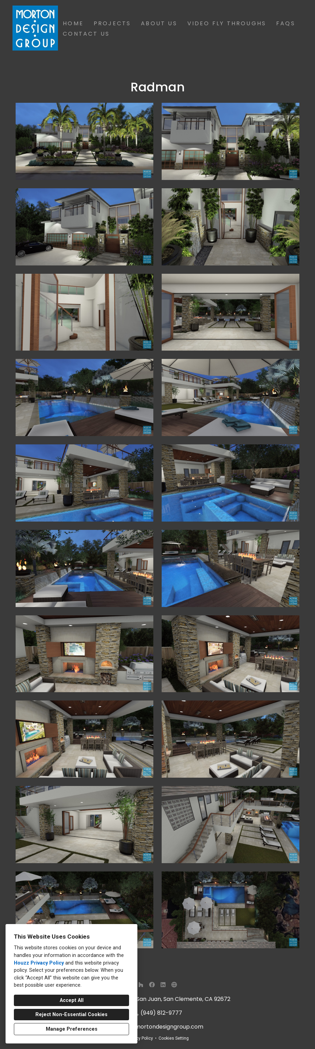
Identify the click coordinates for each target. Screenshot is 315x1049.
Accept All (72, 1000)
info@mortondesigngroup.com (161, 1027)
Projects (112, 23)
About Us (159, 23)
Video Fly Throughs (226, 23)
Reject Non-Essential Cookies (71, 1015)
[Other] (174, 984)
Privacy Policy (140, 1038)
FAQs (285, 23)
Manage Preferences (71, 1029)
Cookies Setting (174, 1038)
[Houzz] (140, 984)
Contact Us (86, 34)
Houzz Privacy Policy (39, 963)
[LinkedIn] (163, 984)
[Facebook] (151, 984)
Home (73, 23)
